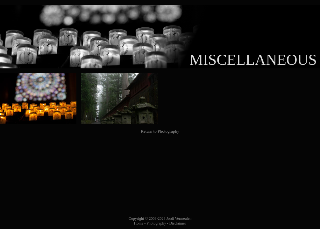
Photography (156, 223)
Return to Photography (160, 131)
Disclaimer (177, 223)
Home (138, 223)
